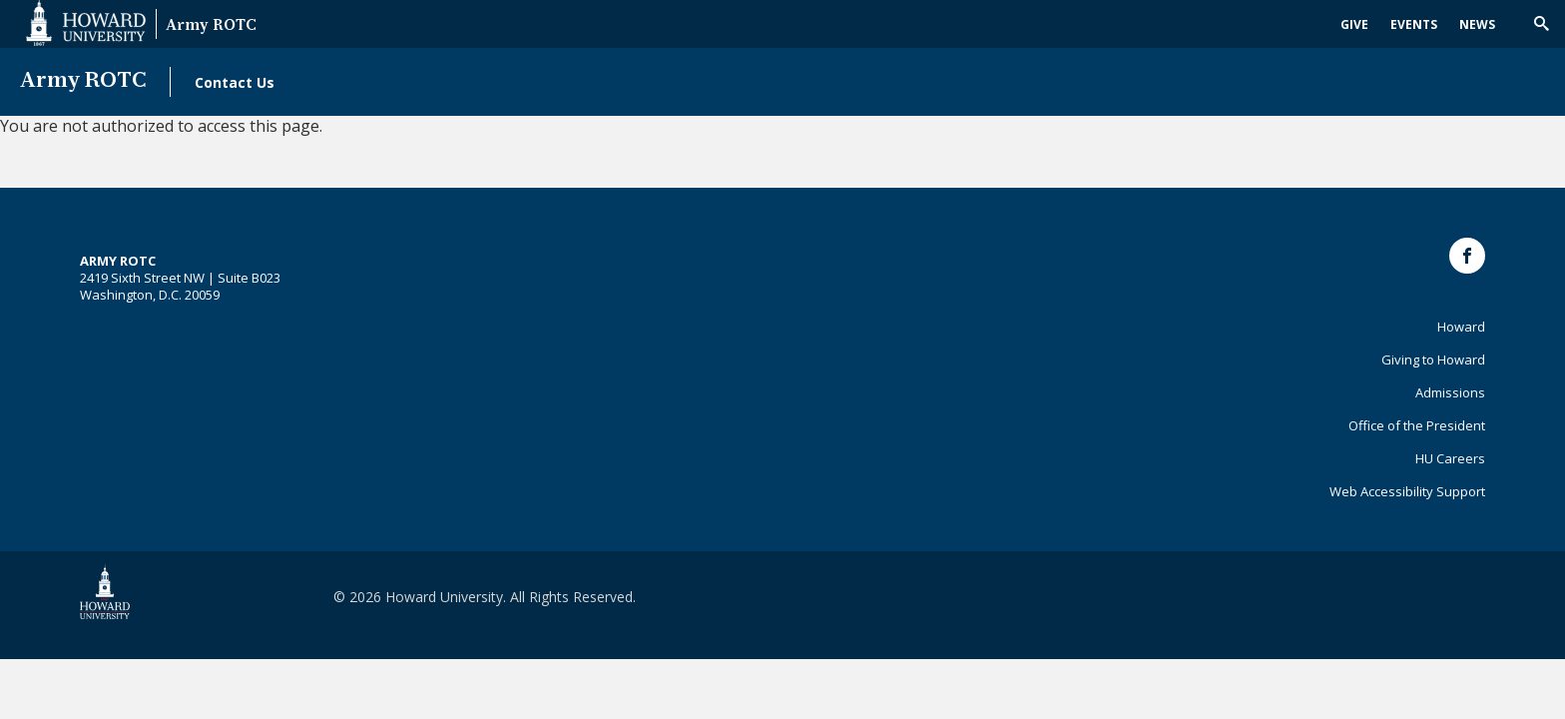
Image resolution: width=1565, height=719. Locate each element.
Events (1413, 24)
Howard (1461, 327)
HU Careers (1450, 458)
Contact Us (234, 82)
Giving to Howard (1433, 359)
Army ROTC (211, 26)
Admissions (1450, 392)
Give (1354, 24)
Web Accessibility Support (1407, 491)
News (1477, 24)
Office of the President (1416, 425)
